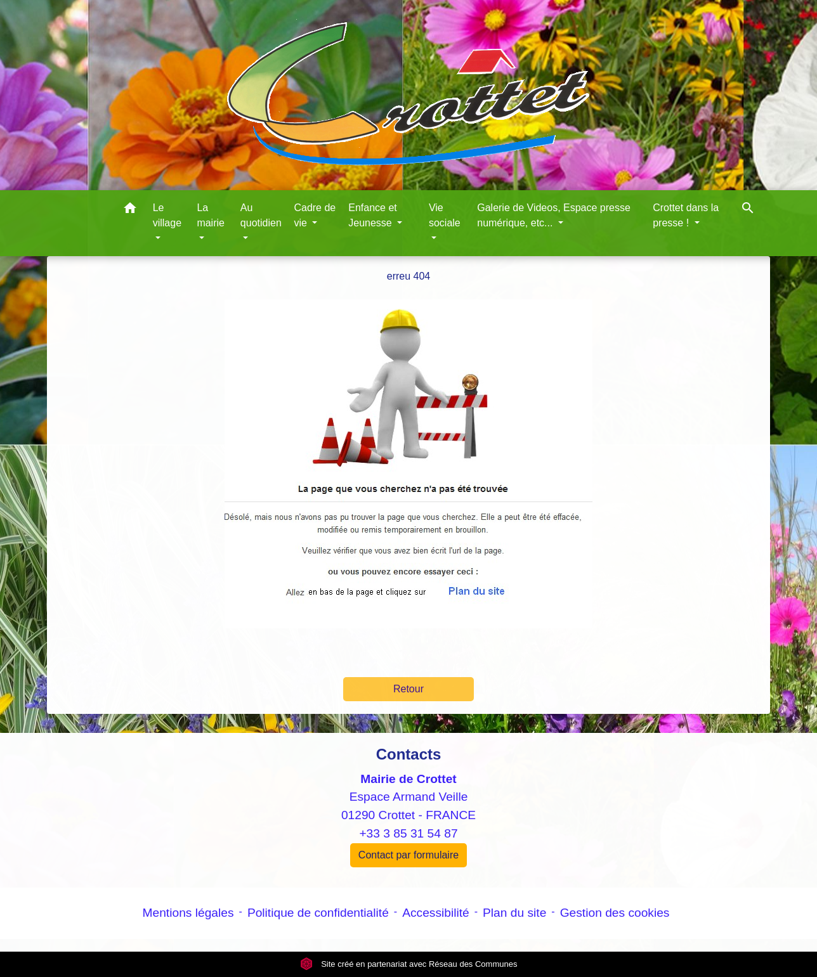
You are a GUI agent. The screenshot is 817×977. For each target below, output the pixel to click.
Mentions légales (188, 912)
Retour (408, 688)
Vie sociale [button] (445, 215)
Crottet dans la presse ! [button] (686, 215)
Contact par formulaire (408, 855)
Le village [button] (167, 215)
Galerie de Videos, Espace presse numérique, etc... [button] (554, 215)
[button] (130, 210)
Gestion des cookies (615, 912)
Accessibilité (435, 912)
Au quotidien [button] (261, 215)
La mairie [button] (211, 215)
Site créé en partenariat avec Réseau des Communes (409, 964)
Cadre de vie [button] (315, 215)
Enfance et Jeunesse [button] (372, 215)
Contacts (408, 754)
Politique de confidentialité (318, 912)
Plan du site (514, 912)
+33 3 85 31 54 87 (408, 833)
